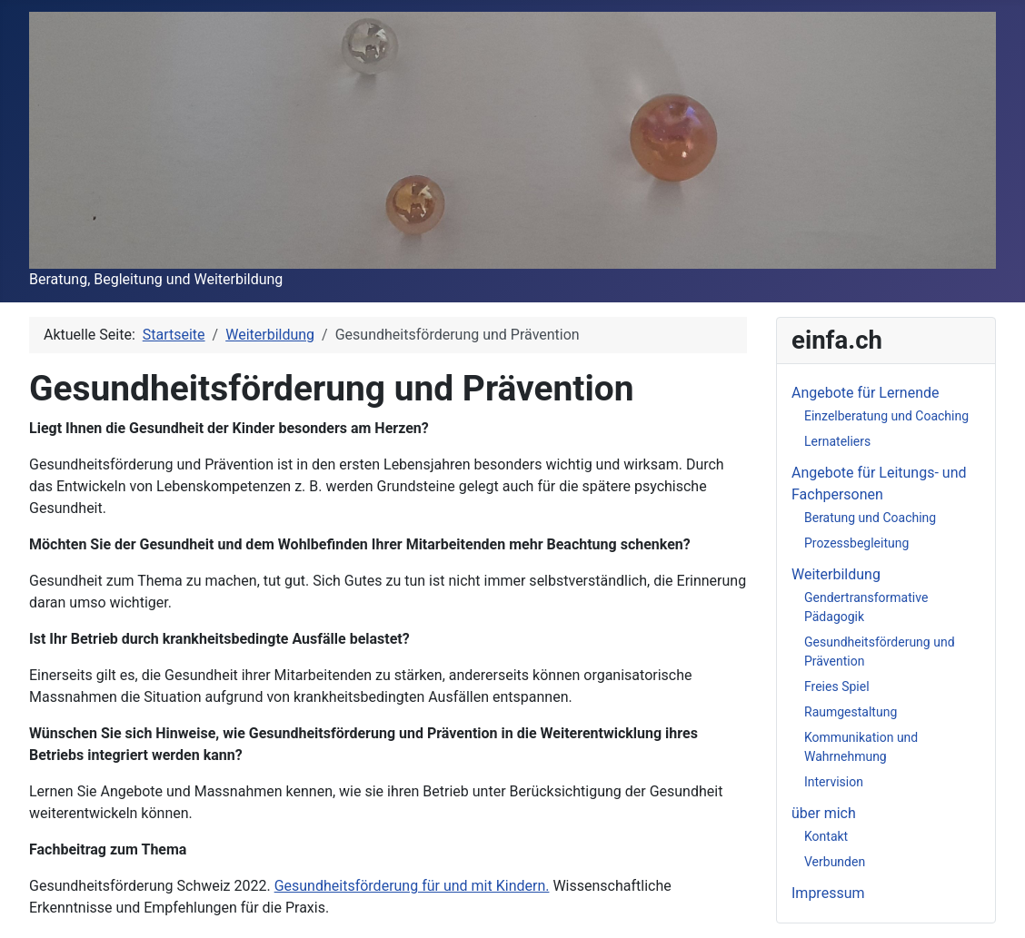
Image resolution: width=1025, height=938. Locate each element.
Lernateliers (837, 441)
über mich (823, 813)
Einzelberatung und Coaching (886, 416)
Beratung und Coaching (870, 517)
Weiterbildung (836, 574)
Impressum (828, 893)
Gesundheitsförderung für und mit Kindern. (412, 885)
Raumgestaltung (850, 712)
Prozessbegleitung (856, 543)
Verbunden (834, 861)
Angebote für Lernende (865, 392)
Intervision (833, 782)
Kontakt (826, 836)
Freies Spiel (837, 686)
